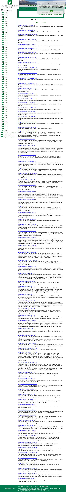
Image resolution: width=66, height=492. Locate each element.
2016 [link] (4, 34)
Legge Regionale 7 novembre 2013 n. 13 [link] (27, 83)
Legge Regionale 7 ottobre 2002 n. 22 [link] (27, 245)
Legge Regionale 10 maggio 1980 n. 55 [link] (27, 425)
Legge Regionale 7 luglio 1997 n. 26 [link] (26, 286)
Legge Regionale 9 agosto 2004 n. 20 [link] (26, 185)
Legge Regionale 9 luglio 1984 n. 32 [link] (26, 394)
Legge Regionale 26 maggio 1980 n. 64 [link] (27, 415)
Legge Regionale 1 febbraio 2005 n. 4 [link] (27, 168)
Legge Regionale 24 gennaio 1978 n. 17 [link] (27, 473)
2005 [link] (4, 57)
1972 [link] (4, 128)
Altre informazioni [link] (58, 14)
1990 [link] (4, 90)
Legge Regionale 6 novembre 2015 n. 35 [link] (27, 48)
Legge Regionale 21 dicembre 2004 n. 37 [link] (27, 173)
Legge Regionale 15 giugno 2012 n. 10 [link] (27, 88)
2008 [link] (4, 51)
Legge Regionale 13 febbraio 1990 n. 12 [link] (27, 352)
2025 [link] (4, 15)
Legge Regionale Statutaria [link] (8, 132)
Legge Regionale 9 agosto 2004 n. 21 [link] (26, 179)
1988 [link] (4, 94)
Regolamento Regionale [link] (8, 137)
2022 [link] (4, 21)
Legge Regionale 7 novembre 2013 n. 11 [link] (27, 78)
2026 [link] (4, 13)
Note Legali (20, 486)
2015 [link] (4, 36)
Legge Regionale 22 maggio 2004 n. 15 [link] (27, 191)
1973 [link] (4, 126)
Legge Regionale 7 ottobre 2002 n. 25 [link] (27, 237)
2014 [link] (4, 38)
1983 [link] (4, 105)
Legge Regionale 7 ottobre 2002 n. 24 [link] (27, 231)
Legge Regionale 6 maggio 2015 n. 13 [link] (27, 52)
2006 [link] (4, 55)
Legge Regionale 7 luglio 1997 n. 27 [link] (26, 301)
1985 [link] (4, 100)
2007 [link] (4, 53)
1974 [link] (4, 124)
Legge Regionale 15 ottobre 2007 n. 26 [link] (27, 122)
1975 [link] (4, 122)
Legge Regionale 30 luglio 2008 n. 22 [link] (26, 116)
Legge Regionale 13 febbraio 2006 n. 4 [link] (27, 155)
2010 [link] (4, 47)
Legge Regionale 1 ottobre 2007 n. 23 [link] (27, 127)
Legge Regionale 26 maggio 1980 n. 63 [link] (27, 420)
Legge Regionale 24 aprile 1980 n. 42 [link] (26, 430)
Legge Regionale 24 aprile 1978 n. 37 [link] (26, 435)
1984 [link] (4, 102)
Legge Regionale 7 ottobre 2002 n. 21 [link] (27, 252)
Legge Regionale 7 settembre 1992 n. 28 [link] (27, 348)
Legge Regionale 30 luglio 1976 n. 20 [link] (26, 478)
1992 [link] (4, 85)
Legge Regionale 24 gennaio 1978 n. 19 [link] (27, 452)
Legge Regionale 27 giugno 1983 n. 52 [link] (27, 399)
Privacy (32, 486)
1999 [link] (4, 70)
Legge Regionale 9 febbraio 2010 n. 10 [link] (27, 99)
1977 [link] (4, 117)
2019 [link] (4, 28)
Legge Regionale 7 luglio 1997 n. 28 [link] (26, 315)
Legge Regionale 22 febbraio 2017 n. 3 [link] (27, 25)
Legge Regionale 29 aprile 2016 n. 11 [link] (26, 44)
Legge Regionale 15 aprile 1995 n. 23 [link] (26, 335)
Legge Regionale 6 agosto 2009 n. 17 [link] (26, 108)
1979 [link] (4, 113)
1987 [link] (4, 96)
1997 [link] (4, 75)
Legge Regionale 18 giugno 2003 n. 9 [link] (26, 212)
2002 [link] (4, 64)
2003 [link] (4, 62)
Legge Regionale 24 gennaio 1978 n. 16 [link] (27, 458)
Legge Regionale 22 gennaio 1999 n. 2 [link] (27, 281)
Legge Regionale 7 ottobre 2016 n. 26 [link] (27, 39)
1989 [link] (4, 92)
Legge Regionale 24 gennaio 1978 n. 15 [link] (27, 442)
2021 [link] (4, 23)
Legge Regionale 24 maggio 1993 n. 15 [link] (27, 343)
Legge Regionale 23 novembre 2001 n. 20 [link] (28, 260)
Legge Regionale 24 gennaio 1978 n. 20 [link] (27, 463)
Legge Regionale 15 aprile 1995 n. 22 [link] (26, 320)
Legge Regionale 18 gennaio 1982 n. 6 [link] (27, 410)
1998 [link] (4, 72)
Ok (51, 11)
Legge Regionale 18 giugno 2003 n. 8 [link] (26, 219)
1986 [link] (4, 98)
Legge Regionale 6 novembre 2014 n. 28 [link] (27, 67)
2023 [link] (4, 19)
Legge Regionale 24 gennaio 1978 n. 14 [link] (27, 447)
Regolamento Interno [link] (7, 135)
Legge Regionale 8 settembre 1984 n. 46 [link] (27, 389)
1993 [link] (4, 83)
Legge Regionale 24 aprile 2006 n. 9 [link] (26, 145)
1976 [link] (4, 120)
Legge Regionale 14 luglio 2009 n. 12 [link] (26, 111)
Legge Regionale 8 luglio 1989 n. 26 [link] (26, 378)
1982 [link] (4, 107)
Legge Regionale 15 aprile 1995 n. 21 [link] (26, 328)
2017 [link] (4, 32)
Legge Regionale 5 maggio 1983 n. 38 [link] (27, 404)
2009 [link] (4, 49)
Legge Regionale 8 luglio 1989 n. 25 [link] (26, 372)
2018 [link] (4, 30)
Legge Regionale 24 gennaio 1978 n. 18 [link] (27, 468)
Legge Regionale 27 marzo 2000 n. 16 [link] (27, 266)
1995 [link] (4, 79)
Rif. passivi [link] (41, 14)
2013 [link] (4, 40)
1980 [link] (4, 111)
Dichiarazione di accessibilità (41, 486)
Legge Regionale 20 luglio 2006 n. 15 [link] (26, 139)
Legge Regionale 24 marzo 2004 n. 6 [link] (26, 206)
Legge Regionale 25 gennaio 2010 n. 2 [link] (27, 102)
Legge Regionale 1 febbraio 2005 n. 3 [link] (27, 161)
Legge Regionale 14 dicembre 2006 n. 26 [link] (27, 131)
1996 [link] (4, 77)
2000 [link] (4, 68)
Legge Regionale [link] (6, 10)
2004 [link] (4, 60)
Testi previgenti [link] (48, 14)
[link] (9, 8)
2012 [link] (4, 43)
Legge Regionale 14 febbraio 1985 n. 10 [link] (27, 384)
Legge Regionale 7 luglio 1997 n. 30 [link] (26, 294)
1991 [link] (4, 87)
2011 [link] (4, 45)
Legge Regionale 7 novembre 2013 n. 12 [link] (27, 73)
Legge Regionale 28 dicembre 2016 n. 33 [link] (27, 34)
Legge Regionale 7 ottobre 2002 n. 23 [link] (27, 224)
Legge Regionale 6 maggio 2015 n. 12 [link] (27, 57)
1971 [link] (4, 130)
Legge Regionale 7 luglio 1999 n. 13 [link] (26, 273)
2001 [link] (4, 66)
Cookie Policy (27, 486)
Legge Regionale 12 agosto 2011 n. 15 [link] (27, 93)
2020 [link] (4, 25)
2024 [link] (4, 17)
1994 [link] (4, 81)
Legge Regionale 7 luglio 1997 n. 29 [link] (26, 309)
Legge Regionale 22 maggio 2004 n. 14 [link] (27, 199)
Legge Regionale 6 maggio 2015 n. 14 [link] (27, 62)
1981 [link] (4, 109)
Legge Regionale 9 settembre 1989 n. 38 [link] (27, 362)
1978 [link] (4, 115)
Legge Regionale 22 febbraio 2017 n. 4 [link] (27, 30)
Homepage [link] (31, 5)
